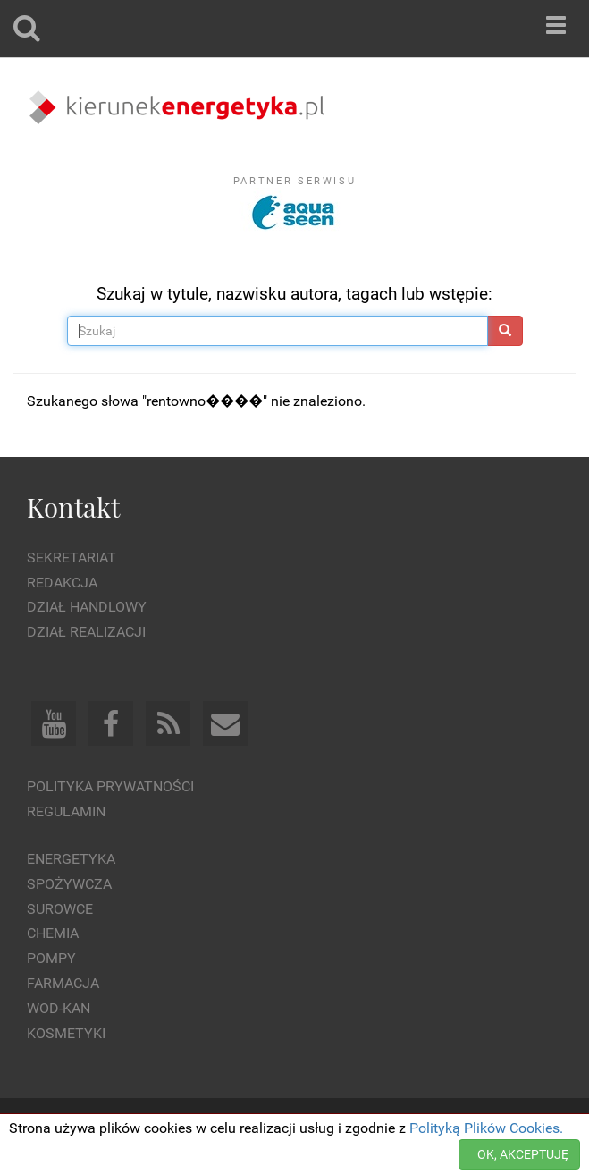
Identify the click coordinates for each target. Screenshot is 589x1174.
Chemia (53, 933)
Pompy (51, 958)
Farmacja (63, 983)
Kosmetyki (66, 1033)
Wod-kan (58, 1008)
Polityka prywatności (110, 786)
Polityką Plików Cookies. (486, 1127)
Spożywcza (69, 883)
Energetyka (71, 858)
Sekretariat (71, 557)
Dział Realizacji (86, 631)
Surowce (60, 908)
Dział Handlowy (87, 606)
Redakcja (62, 582)
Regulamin (66, 811)
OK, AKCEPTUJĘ (522, 1154)
